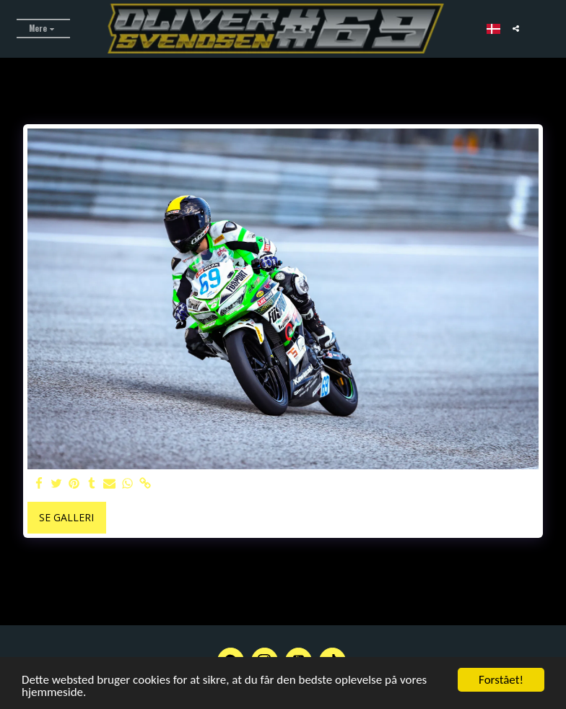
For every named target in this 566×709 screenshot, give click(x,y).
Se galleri (66, 517)
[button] (516, 28)
